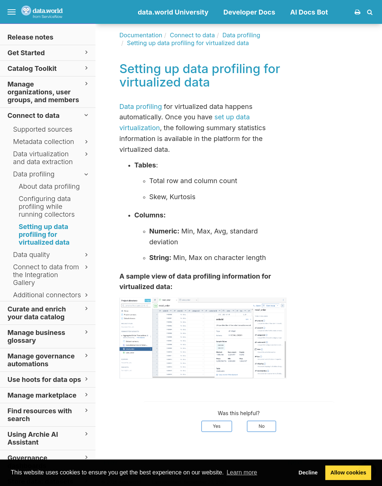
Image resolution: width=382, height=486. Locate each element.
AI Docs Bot (309, 12)
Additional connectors (51, 295)
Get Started (48, 52)
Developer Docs (249, 12)
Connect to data (48, 115)
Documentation (140, 35)
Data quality (51, 255)
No (261, 426)
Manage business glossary (48, 336)
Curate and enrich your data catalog (48, 312)
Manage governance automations (48, 359)
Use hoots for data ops (48, 379)
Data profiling (51, 174)
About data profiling (49, 186)
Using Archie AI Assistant (48, 438)
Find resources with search (48, 414)
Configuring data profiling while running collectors (47, 206)
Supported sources (42, 129)
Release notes (30, 37)
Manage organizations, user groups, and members (48, 91)
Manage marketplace (48, 395)
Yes (217, 426)
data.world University (173, 12)
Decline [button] (307, 473)
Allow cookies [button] (348, 473)
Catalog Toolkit (48, 68)
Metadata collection (51, 142)
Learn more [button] (241, 472)
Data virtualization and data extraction (51, 158)
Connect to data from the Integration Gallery (51, 274)
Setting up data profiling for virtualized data (44, 234)
